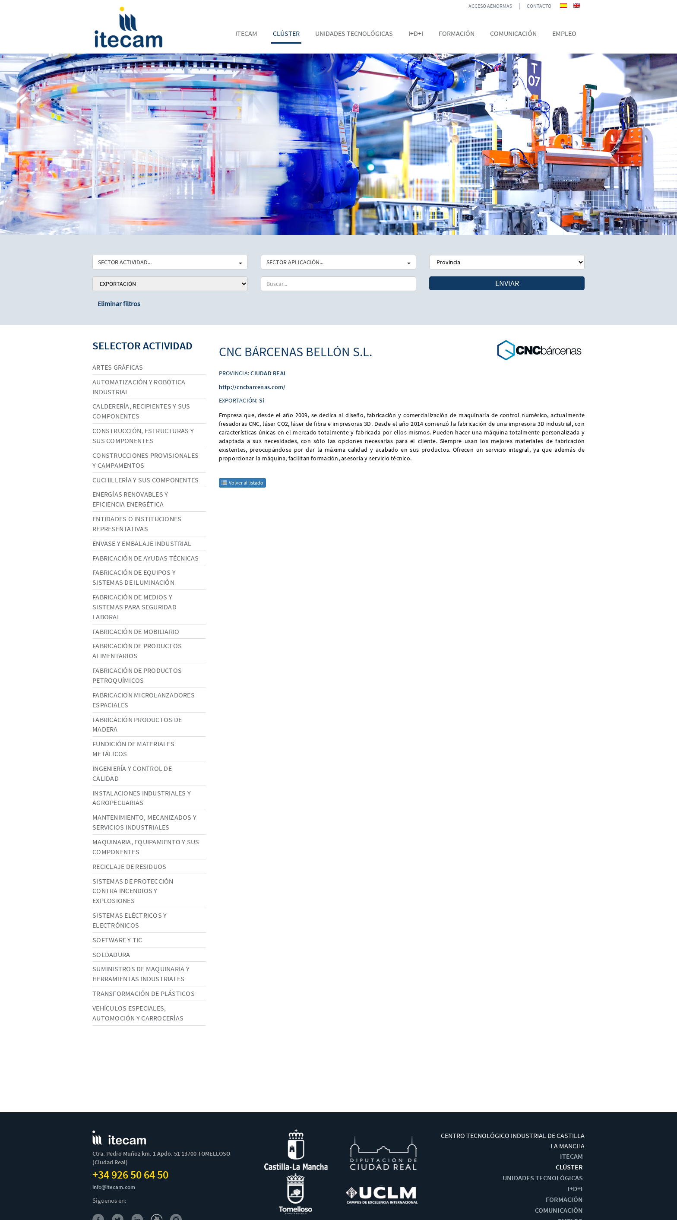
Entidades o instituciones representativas (136, 523)
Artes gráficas (117, 367)
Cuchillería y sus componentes (145, 479)
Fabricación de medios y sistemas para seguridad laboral (134, 607)
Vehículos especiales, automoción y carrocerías (137, 1013)
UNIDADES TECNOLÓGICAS (543, 1177)
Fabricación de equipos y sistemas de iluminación (134, 577)
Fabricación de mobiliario (135, 631)
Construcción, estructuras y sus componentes (143, 435)
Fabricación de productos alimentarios (137, 650)
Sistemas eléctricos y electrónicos (129, 920)
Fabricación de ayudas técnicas (145, 558)
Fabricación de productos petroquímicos (137, 675)
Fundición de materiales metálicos (133, 748)
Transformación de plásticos (143, 993)
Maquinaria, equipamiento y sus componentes (145, 846)
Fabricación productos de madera (137, 724)
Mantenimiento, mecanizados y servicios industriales (144, 822)
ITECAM (571, 1156)
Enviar (507, 283)
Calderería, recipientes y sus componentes (141, 411)
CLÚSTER (569, 1167)
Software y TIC (117, 939)
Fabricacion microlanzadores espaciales (143, 700)
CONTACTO (539, 6)
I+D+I (575, 1188)
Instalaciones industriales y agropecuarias (141, 798)
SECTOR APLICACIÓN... (338, 262)
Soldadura (111, 954)
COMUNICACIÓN (559, 1210)
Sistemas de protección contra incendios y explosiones (133, 891)
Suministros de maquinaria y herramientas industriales (141, 973)
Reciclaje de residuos (129, 866)
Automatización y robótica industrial (138, 386)
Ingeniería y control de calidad (132, 773)
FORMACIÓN (564, 1199)
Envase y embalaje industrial (141, 543)
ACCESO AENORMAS (490, 6)
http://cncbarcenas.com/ (252, 387)
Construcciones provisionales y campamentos (145, 460)
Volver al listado (242, 482)
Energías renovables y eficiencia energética (130, 499)
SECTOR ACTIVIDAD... (170, 262)
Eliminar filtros (119, 303)
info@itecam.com (113, 1187)
